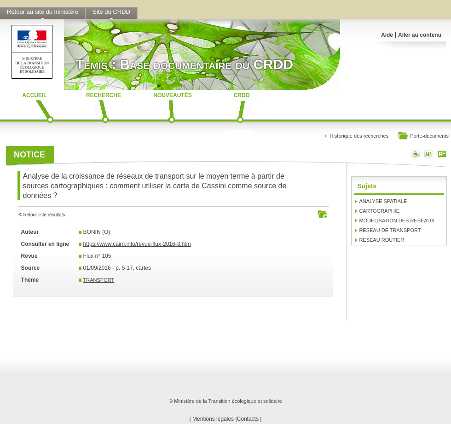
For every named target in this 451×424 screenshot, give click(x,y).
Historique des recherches (359, 136)
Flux (88, 256)
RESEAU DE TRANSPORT (390, 230)
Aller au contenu (419, 35)
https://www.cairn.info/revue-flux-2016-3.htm (137, 244)
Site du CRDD (111, 11)
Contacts (248, 419)
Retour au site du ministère (42, 11)
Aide (387, 35)
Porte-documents (423, 136)
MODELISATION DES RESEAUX (396, 220)
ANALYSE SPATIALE (383, 201)
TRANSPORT (99, 280)
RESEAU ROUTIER (381, 240)
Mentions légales (213, 419)
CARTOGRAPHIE (379, 211)
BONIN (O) (96, 232)
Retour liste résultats (44, 214)
